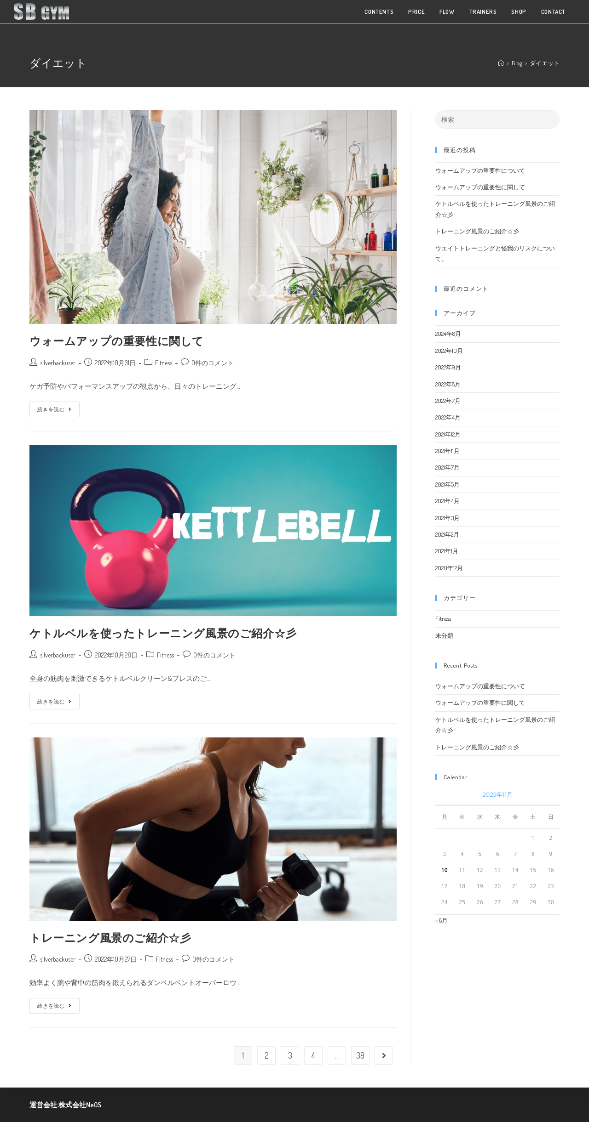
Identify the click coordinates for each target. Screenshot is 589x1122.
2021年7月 (447, 467)
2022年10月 (449, 350)
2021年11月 (447, 450)
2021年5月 (447, 484)
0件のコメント (212, 363)
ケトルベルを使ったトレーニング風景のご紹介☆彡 (163, 633)
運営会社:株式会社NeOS (65, 1104)
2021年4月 (447, 500)
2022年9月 (448, 367)
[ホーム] (501, 63)
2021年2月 (447, 534)
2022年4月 (448, 417)
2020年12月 (449, 568)
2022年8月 (448, 384)
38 (360, 1055)
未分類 (444, 635)
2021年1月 (446, 551)
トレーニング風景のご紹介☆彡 (110, 937)
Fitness (163, 363)
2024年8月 (448, 333)
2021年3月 (447, 517)
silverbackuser (57, 363)
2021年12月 (448, 434)
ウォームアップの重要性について (480, 170)
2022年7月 (448, 400)
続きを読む (54, 407)
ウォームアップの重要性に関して (116, 341)
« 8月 (441, 920)
